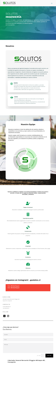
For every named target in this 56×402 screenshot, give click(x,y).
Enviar (49, 355)
